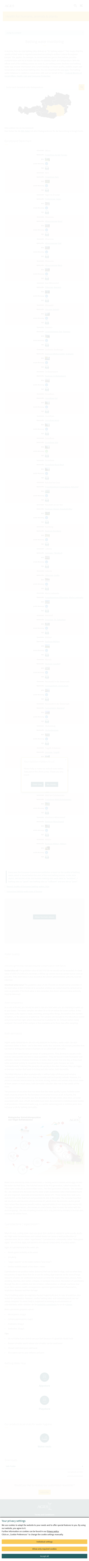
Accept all (44, 1556)
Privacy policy (53, 1531)
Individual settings (45, 1541)
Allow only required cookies (44, 1549)
